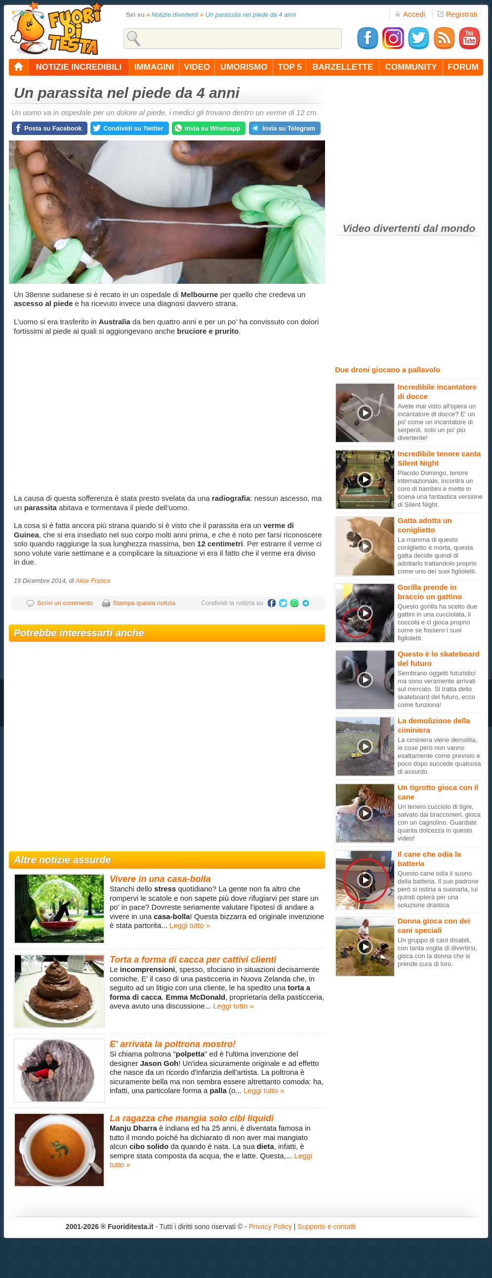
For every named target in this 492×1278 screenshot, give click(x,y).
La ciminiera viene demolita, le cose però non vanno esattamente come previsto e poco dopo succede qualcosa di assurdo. (439, 755)
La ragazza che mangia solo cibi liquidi (192, 1118)
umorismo (243, 67)
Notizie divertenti (175, 14)
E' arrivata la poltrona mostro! (173, 1044)
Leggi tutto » (189, 925)
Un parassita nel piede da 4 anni (250, 14)
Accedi (410, 14)
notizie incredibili (79, 67)
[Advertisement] (168, 415)
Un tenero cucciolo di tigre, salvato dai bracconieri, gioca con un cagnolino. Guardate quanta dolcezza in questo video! (439, 822)
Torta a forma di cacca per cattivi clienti (193, 960)
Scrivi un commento (64, 603)
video (197, 67)
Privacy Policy (270, 1227)
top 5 (290, 67)
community (411, 67)
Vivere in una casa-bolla (160, 879)
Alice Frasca (93, 580)
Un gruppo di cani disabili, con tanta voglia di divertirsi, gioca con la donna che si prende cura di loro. (437, 952)
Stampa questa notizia (144, 603)
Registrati (457, 14)
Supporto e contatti (326, 1227)
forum (463, 67)
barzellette (343, 67)
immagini (154, 67)
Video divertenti (381, 228)
